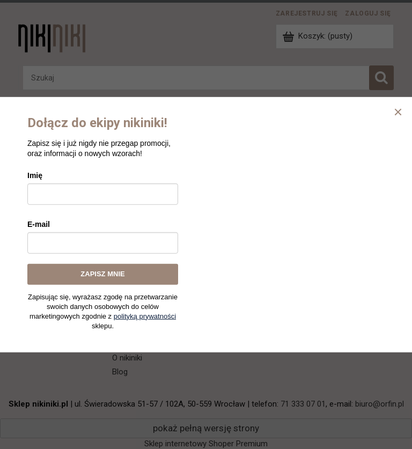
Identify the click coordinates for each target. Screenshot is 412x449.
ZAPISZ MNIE (102, 274)
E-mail (38, 224)
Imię (34, 175)
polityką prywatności (145, 316)
